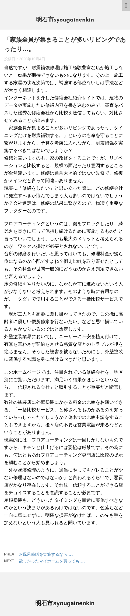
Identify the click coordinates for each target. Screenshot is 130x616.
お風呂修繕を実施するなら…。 (47, 554)
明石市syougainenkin (65, 20)
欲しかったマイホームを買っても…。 (53, 561)
